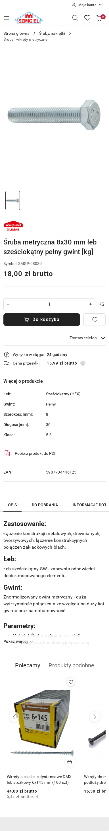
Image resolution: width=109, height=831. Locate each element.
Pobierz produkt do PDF (29, 453)
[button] (27, 668)
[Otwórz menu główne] (6, 18)
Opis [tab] (12, 505)
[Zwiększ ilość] (90, 304)
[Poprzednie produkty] (14, 717)
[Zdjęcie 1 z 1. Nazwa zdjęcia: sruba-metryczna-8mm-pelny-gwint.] (12, 200)
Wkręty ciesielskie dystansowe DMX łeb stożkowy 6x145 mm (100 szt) (39, 779)
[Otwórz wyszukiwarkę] (75, 17)
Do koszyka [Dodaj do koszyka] (42, 319)
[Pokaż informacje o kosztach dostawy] (83, 363)
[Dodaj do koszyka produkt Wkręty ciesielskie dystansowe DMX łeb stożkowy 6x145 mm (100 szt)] (70, 762)
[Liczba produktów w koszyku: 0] (99, 17)
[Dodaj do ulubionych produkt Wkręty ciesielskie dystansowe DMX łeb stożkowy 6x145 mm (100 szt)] (70, 682)
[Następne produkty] (95, 717)
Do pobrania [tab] (45, 505)
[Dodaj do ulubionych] (94, 319)
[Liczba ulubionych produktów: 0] (87, 17)
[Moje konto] (87, 5)
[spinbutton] (49, 304)
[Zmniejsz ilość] (8, 304)
